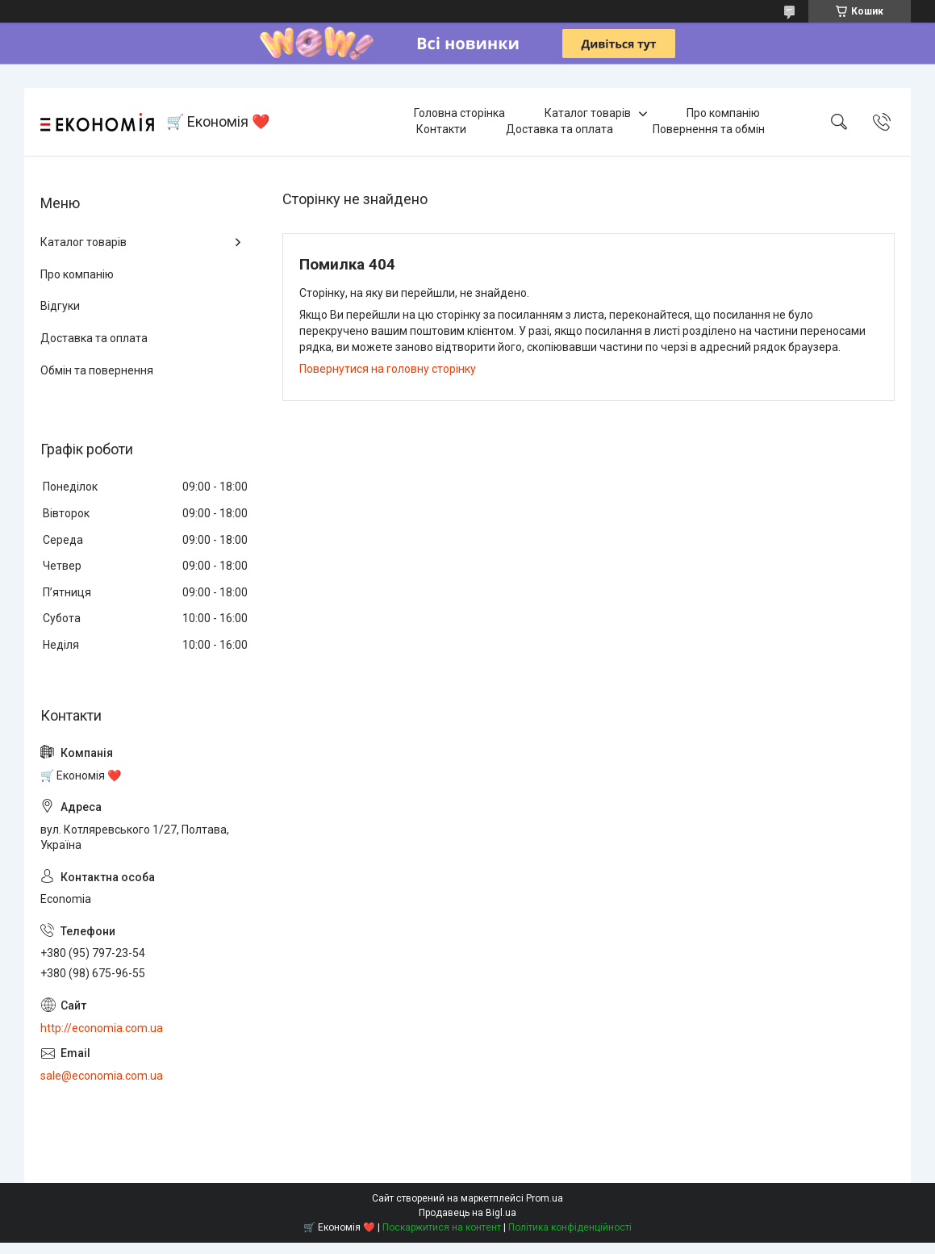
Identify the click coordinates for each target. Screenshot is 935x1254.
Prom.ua (544, 1198)
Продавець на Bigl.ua (467, 1212)
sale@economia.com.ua (101, 1075)
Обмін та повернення (96, 370)
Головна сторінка (459, 113)
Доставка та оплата (559, 129)
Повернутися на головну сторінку (387, 368)
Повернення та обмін (709, 129)
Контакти (441, 129)
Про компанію (723, 113)
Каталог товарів (588, 113)
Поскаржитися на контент (441, 1227)
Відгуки (60, 305)
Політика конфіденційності (570, 1227)
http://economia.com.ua (101, 1028)
